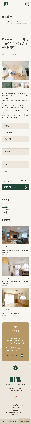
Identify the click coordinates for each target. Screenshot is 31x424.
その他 (4, 212)
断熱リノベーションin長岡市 (10, 313)
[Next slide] (26, 69)
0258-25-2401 (16, 407)
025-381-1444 (16, 414)
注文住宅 (4, 206)
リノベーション (13, 54)
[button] (7, 85)
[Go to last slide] (4, 69)
